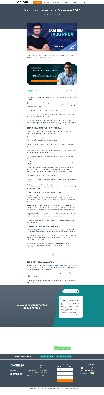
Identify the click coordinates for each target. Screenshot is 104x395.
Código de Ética (43, 372)
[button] (61, 90)
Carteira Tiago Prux (35, 230)
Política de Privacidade (45, 367)
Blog (28, 367)
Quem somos (43, 365)
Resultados (65, 2)
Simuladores (56, 2)
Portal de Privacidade (32, 370)
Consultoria (37, 2)
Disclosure (29, 375)
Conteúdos (46, 2)
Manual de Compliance (32, 372)
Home (28, 365)
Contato (74, 2)
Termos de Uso (43, 370)
